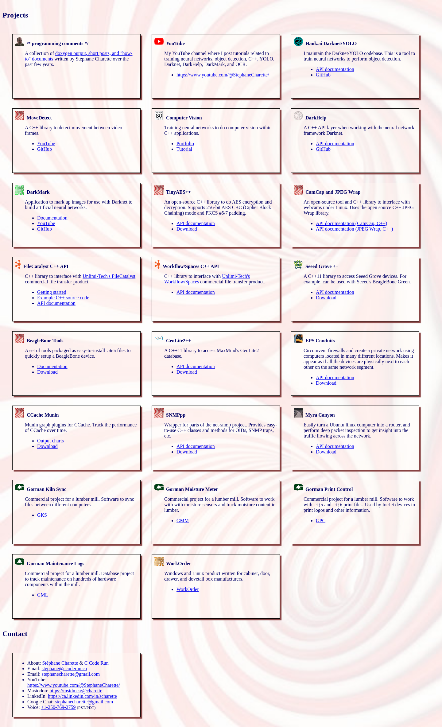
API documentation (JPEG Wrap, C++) (354, 228)
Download (186, 228)
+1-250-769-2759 (58, 707)
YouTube (46, 143)
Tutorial (184, 149)
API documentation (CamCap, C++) (351, 223)
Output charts (50, 440)
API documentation (335, 69)
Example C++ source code (63, 297)
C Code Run (96, 663)
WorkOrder (187, 589)
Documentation (52, 217)
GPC (320, 520)
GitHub (323, 74)
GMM (182, 520)
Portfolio (185, 143)
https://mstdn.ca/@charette (75, 690)
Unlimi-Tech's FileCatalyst (109, 276)
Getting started (51, 292)
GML (42, 594)
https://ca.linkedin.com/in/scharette (82, 696)
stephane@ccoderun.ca (64, 668)
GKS (42, 515)
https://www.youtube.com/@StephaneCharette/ (222, 74)
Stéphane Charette (60, 663)
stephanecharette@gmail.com (71, 674)
